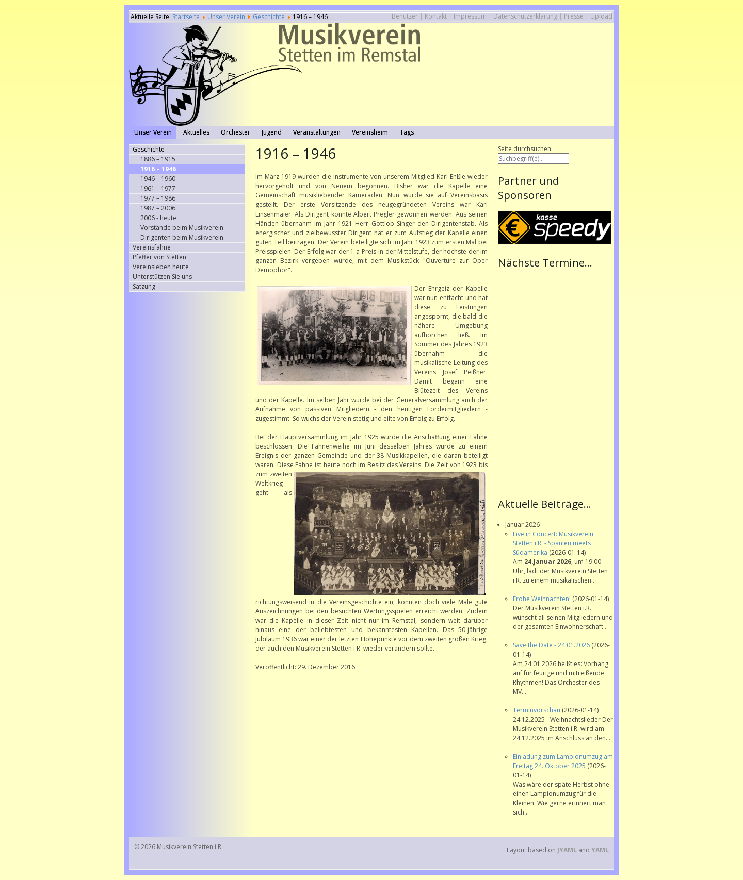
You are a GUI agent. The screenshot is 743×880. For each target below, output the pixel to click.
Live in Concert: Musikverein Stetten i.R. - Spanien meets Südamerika (553, 543)
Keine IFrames (556, 382)
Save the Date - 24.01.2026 (552, 645)
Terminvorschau (537, 710)
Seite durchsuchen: (525, 148)
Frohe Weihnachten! (542, 598)
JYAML (567, 849)
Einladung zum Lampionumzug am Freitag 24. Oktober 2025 (563, 761)
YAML (600, 849)
